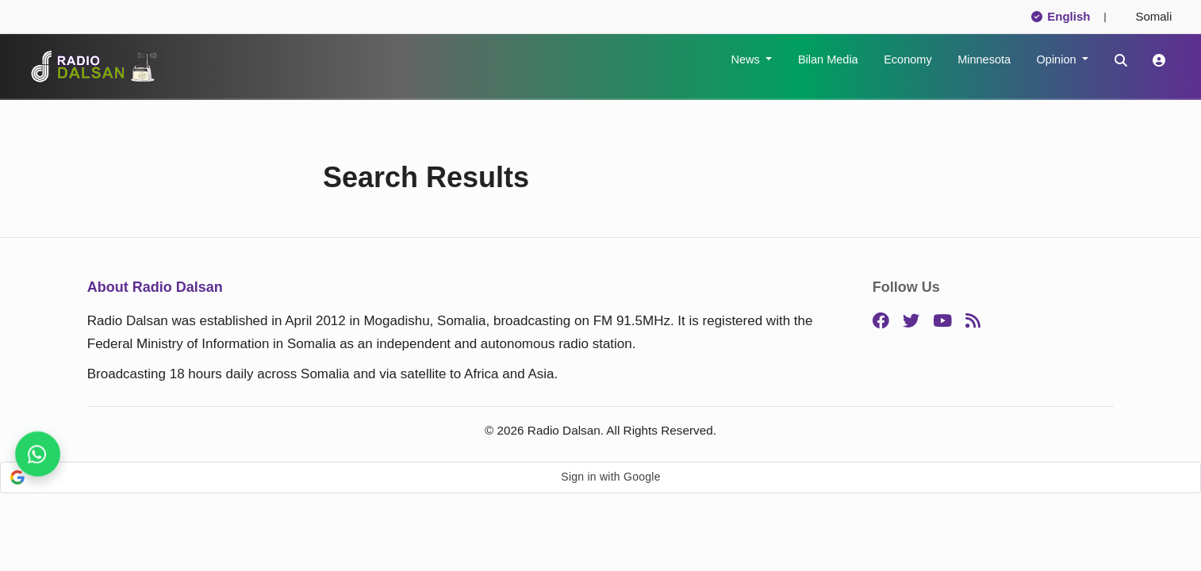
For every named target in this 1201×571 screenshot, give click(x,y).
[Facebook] (881, 321)
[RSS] (972, 321)
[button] (600, 477)
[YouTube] (942, 321)
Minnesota (984, 59)
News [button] (746, 59)
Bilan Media (828, 59)
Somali (1147, 16)
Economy (907, 59)
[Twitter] (911, 321)
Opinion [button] (1058, 59)
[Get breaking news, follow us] (37, 454)
